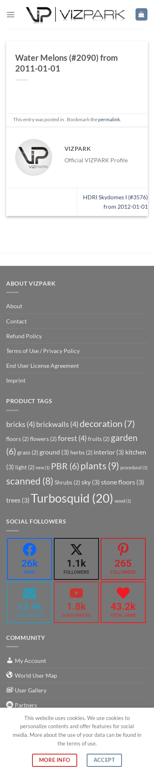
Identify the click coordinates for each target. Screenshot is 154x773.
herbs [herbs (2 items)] (81, 452)
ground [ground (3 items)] (54, 452)
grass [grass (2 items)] (27, 452)
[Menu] (10, 14)
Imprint (15, 380)
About (14, 305)
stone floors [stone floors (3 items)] (122, 482)
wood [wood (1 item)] (123, 500)
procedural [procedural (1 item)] (133, 467)
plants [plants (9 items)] (99, 465)
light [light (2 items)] (24, 467)
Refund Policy (24, 335)
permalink (109, 119)
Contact (16, 321)
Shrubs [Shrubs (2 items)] (67, 482)
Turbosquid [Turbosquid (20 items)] (72, 498)
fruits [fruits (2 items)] (99, 438)
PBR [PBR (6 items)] (65, 466)
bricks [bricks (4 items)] (20, 424)
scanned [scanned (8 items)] (29, 481)
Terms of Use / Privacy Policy (43, 350)
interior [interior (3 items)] (109, 452)
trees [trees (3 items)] (18, 500)
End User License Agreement (42, 365)
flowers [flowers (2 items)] (43, 438)
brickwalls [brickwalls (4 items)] (57, 424)
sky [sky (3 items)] (90, 482)
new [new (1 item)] (43, 467)
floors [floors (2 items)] (17, 438)
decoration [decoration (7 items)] (107, 423)
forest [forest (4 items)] (72, 438)
